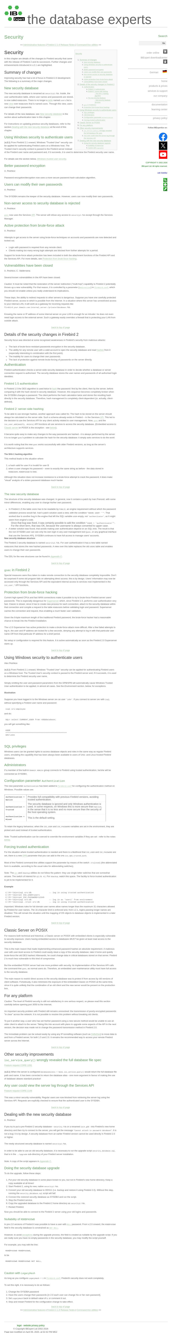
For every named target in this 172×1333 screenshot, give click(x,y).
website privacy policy (34, 1321)
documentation (159, 104)
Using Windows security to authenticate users (98, 110)
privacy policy (160, 118)
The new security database (96, 98)
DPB (25, 852)
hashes (100, 349)
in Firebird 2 (90, 105)
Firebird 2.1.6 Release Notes (61, 45)
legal (19, 1321)
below (53, 426)
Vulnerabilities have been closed (95, 82)
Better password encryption (94, 70)
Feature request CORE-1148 (18, 1088)
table (50, 100)
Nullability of (95, 145)
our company (160, 95)
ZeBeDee (95, 1031)
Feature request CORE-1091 (18, 1063)
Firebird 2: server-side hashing (98, 91)
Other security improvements (91, 128)
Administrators (89, 115)
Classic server (11, 426)
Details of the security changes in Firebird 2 (97, 84)
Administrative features (34, 45)
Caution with (96, 147)
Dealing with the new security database (95, 140)
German (154, 72)
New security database (92, 62)
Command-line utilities (87, 45)
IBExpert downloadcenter (154, 57)
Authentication (89, 87)
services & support (157, 91)
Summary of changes (88, 60)
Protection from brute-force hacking (96, 107)
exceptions (27, 1230)
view (11, 103)
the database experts (89, 16)
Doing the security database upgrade (97, 143)
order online (153, 52)
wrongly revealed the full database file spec (98, 131)
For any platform (86, 125)
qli (16, 869)
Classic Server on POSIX (90, 122)
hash (54, 387)
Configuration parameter (98, 117)
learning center (159, 109)
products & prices (158, 86)
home (164, 81)
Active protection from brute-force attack (98, 79)
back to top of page (60, 326)
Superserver (53, 597)
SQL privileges (89, 112)
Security (14, 37)
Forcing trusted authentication (94, 120)
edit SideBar (162, 173)
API (33, 214)
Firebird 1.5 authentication (96, 89)
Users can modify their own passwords (98, 72)
